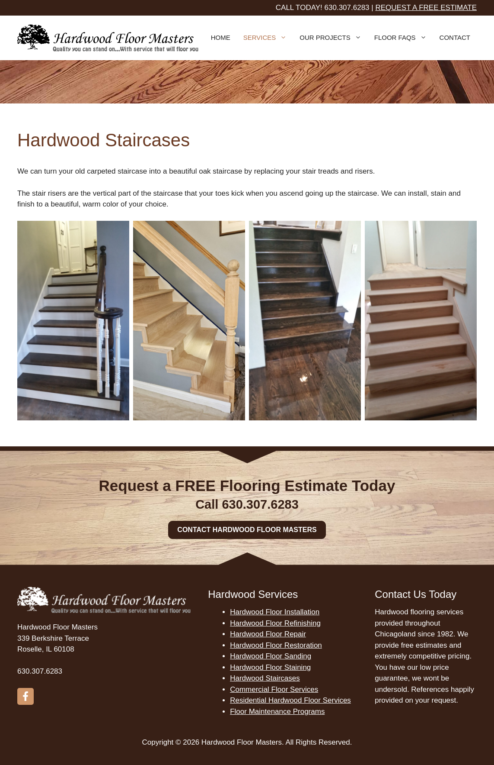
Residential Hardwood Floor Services (290, 700)
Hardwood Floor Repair (268, 634)
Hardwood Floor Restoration (276, 645)
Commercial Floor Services (274, 689)
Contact (455, 37)
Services (268, 38)
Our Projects (334, 38)
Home (220, 37)
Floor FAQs (403, 38)
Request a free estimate (426, 7)
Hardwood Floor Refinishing (275, 623)
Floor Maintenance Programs (277, 711)
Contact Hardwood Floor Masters (246, 529)
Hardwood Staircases (265, 678)
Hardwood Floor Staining (270, 667)
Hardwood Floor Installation (274, 612)
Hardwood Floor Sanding (270, 656)
